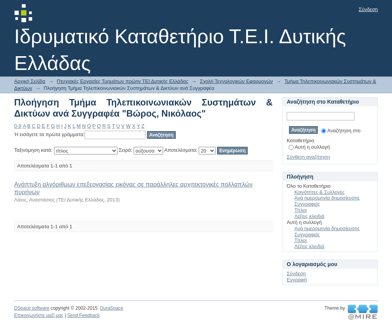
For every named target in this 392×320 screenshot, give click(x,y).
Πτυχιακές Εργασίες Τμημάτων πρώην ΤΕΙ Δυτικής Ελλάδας (122, 81)
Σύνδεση (368, 9)
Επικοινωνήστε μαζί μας (39, 315)
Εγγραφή (297, 280)
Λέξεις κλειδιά (309, 216)
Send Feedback (83, 315)
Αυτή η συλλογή (309, 147)
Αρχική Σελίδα (29, 81)
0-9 (17, 126)
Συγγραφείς (307, 204)
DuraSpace (111, 308)
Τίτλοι (300, 210)
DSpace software (31, 308)
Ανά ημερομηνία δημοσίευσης (327, 198)
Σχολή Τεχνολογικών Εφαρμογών (236, 81)
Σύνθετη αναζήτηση (308, 157)
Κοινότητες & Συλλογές (319, 192)
